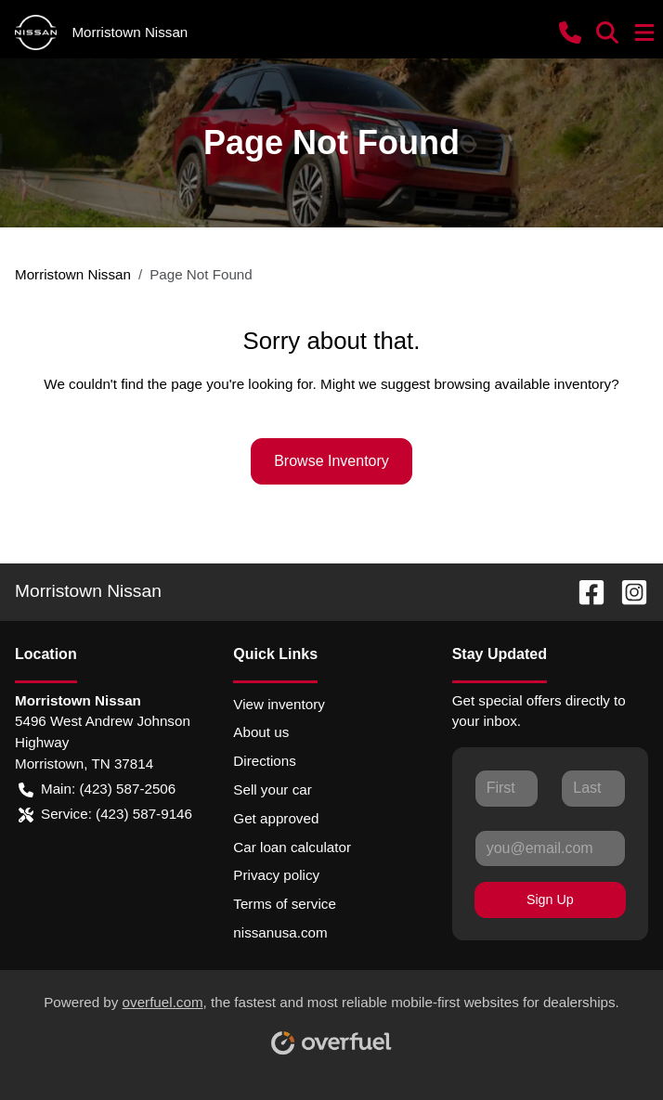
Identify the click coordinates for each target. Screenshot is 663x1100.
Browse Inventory (331, 461)
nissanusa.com (280, 932)
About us (261, 732)
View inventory (279, 704)
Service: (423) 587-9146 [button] (105, 814)
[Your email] (550, 848)
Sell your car (272, 789)
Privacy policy (276, 875)
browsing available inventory (522, 384)
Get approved (275, 818)
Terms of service (284, 904)
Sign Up (550, 899)
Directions (264, 761)
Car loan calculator (292, 847)
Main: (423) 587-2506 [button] (97, 789)
